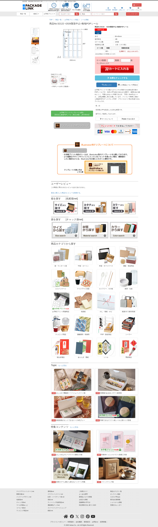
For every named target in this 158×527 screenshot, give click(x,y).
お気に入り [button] (107, 85)
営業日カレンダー (116, 505)
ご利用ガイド (83, 491)
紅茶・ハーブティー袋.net (56, 497)
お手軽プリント (49, 14)
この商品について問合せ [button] (129, 85)
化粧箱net (19, 499)
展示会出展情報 (115, 499)
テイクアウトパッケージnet (25, 491)
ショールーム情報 (116, 502)
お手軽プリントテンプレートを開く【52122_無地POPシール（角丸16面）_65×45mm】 (72, 114)
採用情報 (103, 522)
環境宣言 (87, 522)
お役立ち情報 (83, 499)
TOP (51, 20)
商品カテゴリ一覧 (116, 491)
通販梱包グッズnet (54, 505)
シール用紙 (85, 20)
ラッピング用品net (22, 510)
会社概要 (79, 522)
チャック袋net (21, 502)
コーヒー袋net (21, 508)
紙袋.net (50, 510)
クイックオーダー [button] (132, 14)
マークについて (107, 119)
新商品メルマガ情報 (85, 497)
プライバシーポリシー (58, 522)
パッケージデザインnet (23, 497)
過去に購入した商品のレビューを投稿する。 (66, 193)
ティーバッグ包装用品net (56, 502)
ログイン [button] (136, 5)
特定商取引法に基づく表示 (87, 505)
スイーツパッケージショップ (57, 508)
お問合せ (95, 522)
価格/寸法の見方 (129, 119)
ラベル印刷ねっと (22, 505)
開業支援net (20, 494)
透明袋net (51, 491)
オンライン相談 (115, 494)
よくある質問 (83, 494)
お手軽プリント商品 (71, 20)
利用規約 (71, 522)
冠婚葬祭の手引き (84, 502)
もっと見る (62, 365)
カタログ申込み (115, 497)
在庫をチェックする (117, 78)
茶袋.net (50, 499)
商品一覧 (23, 14)
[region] (94, 19)
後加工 (36, 14)
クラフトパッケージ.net (55, 494)
